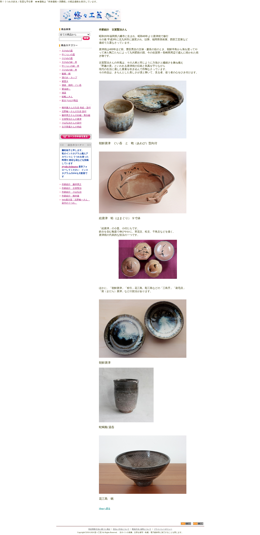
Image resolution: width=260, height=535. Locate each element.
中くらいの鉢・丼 (70, 66)
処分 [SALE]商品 (70, 100)
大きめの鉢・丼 (69, 62)
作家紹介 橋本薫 (70, 196)
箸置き (65, 81)
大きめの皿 (67, 50)
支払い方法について (121, 529)
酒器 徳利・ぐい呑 (71, 85)
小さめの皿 (67, 58)
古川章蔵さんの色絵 (71, 126)
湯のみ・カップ (69, 77)
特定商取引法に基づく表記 (99, 529)
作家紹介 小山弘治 (71, 192)
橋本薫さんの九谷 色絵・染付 (76, 107)
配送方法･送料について (141, 529)
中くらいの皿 (68, 54)
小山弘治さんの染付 (71, 123)
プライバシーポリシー (163, 529)
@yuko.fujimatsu (70, 166)
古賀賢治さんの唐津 (71, 119)
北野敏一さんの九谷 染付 (74, 111)
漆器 (64, 93)
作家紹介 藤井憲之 (71, 184)
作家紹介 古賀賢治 (71, 188)
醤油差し (66, 89)
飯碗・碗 (66, 73)
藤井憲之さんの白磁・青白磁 (76, 115)
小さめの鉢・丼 (69, 70)
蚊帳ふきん (67, 96)
